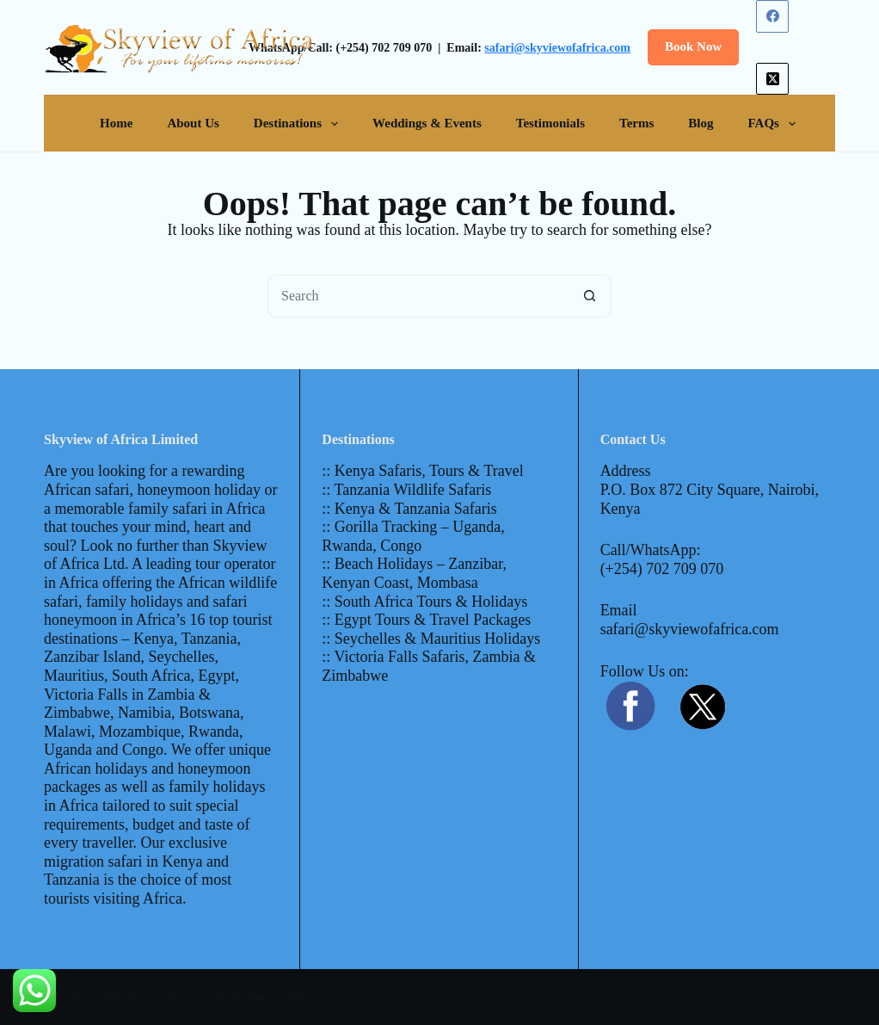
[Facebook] (772, 16)
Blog (700, 123)
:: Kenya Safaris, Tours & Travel (422, 470)
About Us (192, 123)
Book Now (693, 46)
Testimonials (550, 123)
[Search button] (590, 296)
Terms (636, 123)
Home (116, 123)
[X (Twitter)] (772, 79)
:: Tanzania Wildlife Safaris (406, 489)
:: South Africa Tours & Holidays (424, 601)
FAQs (775, 124)
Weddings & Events (427, 123)
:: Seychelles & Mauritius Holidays (431, 638)
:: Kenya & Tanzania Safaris (409, 508)
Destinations (299, 124)
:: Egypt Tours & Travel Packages (426, 619)
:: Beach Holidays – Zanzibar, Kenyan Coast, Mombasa (414, 573)
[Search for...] (418, 296)
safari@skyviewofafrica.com (557, 47)
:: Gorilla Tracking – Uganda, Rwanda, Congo (413, 536)
